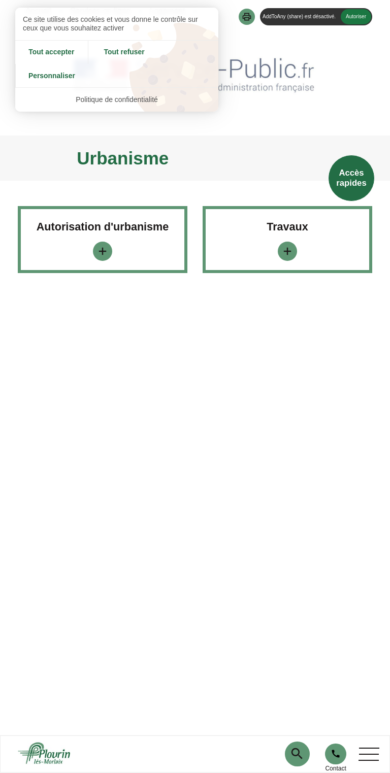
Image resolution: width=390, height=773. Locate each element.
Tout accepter (49, 52)
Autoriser (356, 16)
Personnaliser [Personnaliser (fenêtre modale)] (184, 52)
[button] (247, 17)
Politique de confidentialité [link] (117, 76)
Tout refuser (117, 52)
